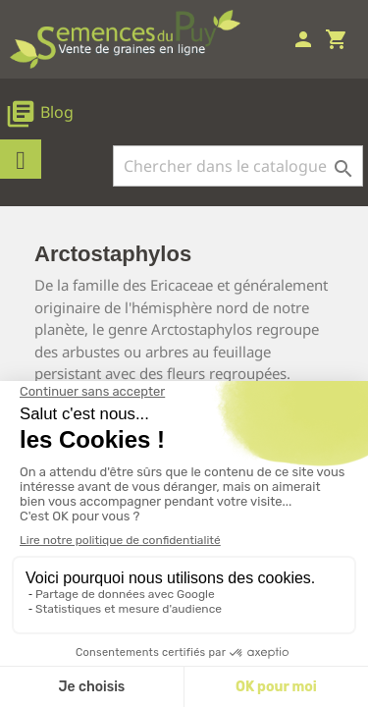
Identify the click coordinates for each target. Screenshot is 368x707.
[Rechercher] (238, 166)
